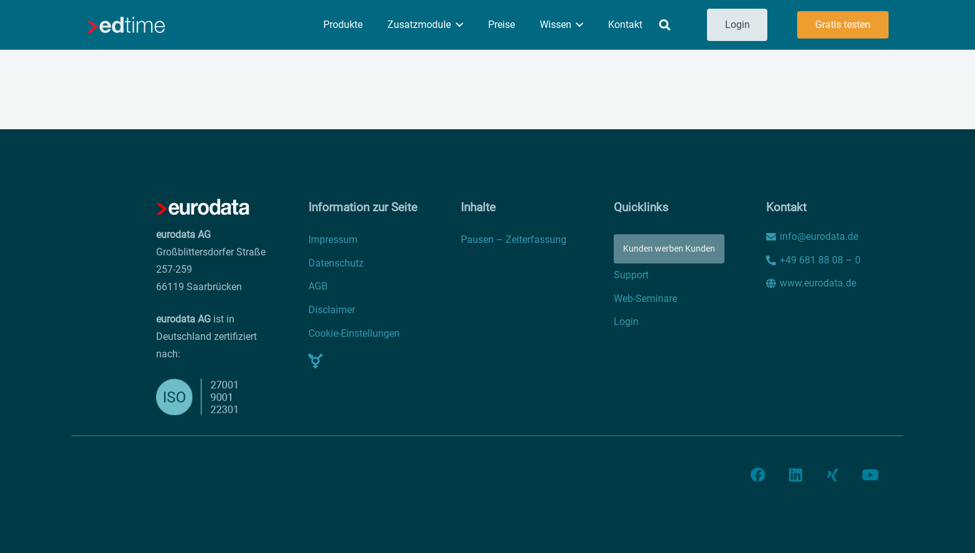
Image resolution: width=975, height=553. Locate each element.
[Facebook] (758, 474)
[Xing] (832, 474)
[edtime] (125, 25)
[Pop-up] (315, 361)
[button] (457, 25)
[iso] (199, 397)
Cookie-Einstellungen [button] (354, 333)
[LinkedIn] (795, 474)
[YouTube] (870, 474)
